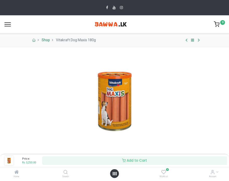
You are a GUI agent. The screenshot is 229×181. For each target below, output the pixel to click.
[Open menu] (115, 174)
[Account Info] (212, 172)
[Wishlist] (163, 172)
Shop (46, 40)
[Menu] (7, 24)
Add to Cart (134, 160)
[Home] (16, 172)
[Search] (65, 172)
